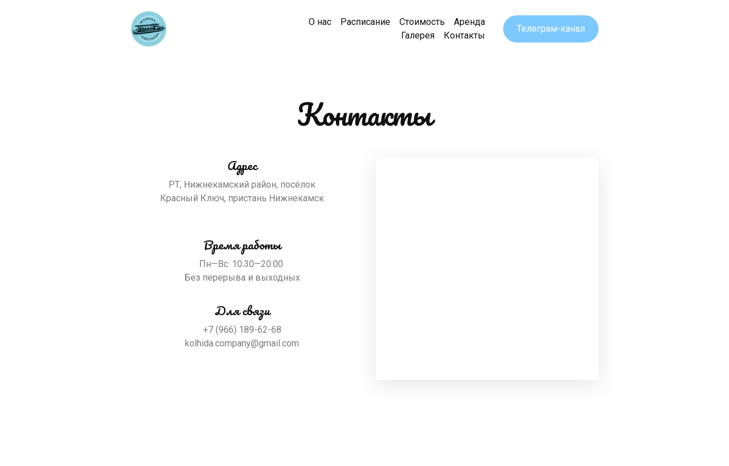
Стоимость (422, 21)
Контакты (464, 35)
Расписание (365, 21)
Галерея (418, 35)
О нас (320, 21)
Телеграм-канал (551, 28)
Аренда (469, 21)
